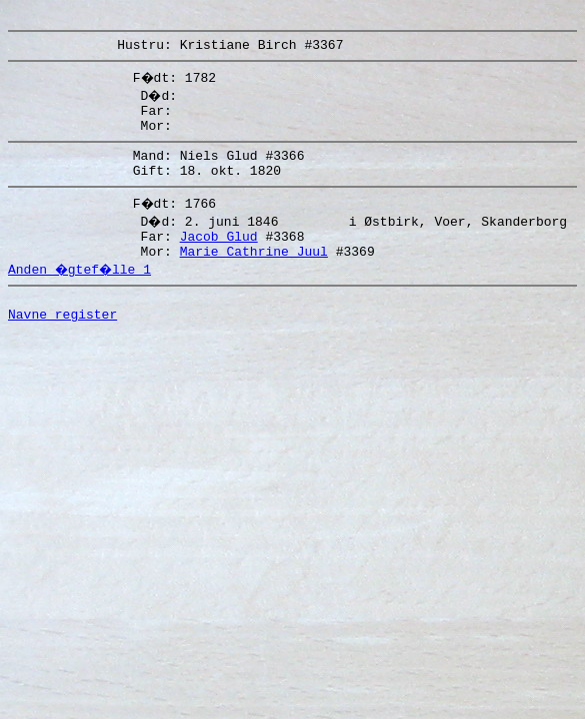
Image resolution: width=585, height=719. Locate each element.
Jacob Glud (219, 257)
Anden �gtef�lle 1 (82, 293)
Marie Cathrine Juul (254, 275)
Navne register (62, 344)
